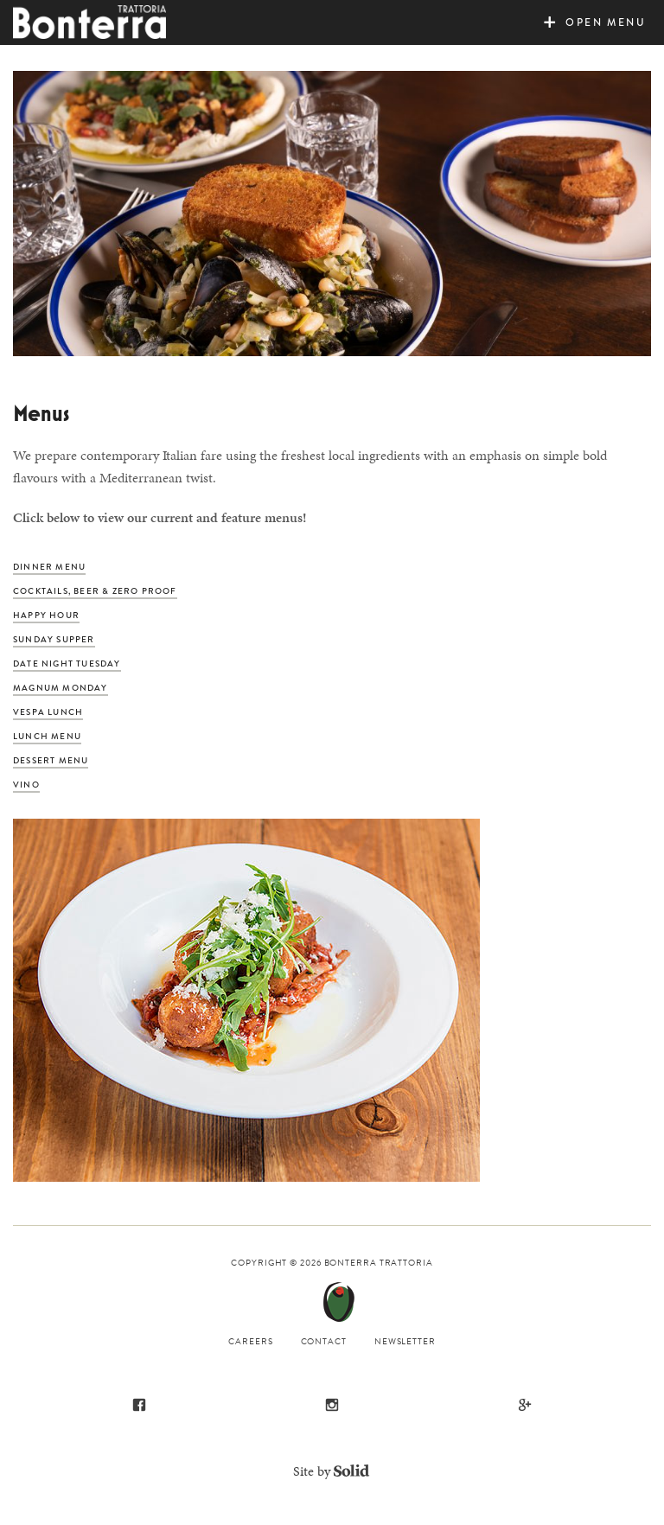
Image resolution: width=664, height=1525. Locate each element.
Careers (250, 1341)
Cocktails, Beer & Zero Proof (95, 590)
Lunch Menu (47, 736)
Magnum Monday (60, 687)
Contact (324, 1341)
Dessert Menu (50, 760)
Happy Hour (46, 615)
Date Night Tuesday (67, 663)
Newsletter (405, 1341)
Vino (26, 784)
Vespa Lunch (48, 711)
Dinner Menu (49, 566)
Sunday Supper (54, 639)
